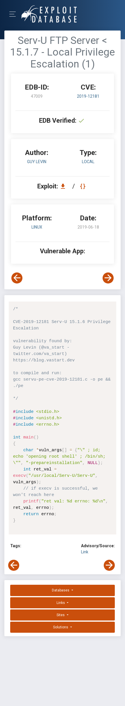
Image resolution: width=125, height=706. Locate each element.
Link (84, 552)
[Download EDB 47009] (64, 186)
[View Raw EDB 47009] (83, 186)
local (88, 161)
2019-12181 (88, 96)
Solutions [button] (61, 627)
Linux (36, 227)
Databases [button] (61, 590)
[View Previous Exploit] (16, 278)
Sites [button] (61, 615)
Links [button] (61, 603)
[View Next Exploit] (108, 278)
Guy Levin (36, 161)
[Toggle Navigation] (14, 14)
